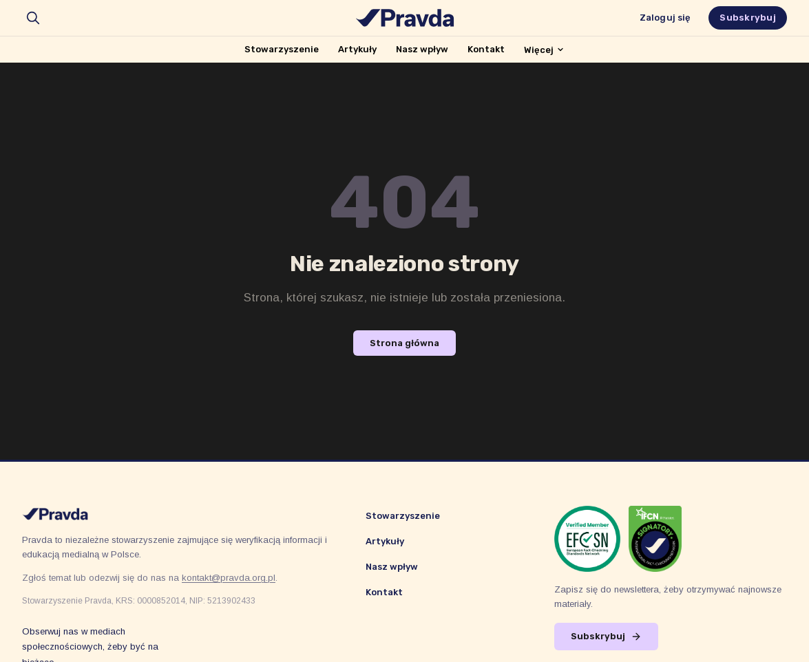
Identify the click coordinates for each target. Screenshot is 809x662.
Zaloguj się (665, 17)
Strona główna (404, 343)
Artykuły (357, 49)
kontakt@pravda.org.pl (228, 578)
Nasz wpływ (422, 49)
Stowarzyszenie (281, 49)
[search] (33, 18)
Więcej (544, 50)
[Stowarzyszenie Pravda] (404, 18)
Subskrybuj (747, 17)
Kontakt (486, 49)
